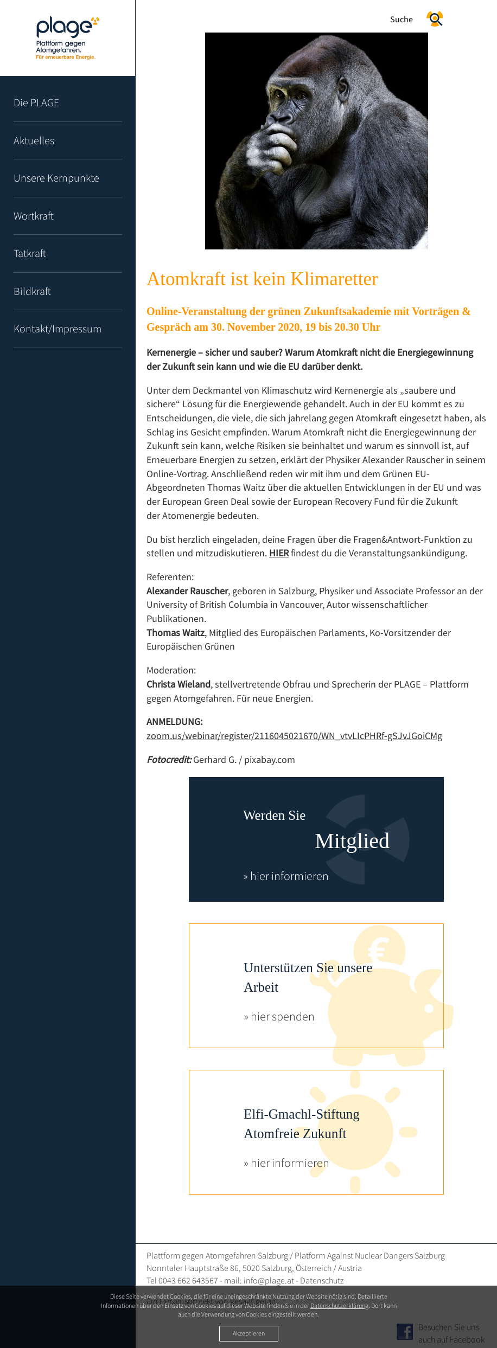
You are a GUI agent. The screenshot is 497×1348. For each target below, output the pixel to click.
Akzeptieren (249, 1333)
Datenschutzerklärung (339, 1305)
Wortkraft (34, 215)
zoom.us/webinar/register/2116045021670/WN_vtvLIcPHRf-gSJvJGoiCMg (294, 735)
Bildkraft (32, 291)
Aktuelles (34, 140)
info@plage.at (269, 1280)
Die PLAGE (36, 102)
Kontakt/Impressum (57, 328)
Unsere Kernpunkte (56, 177)
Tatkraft (30, 253)
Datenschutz (321, 1280)
